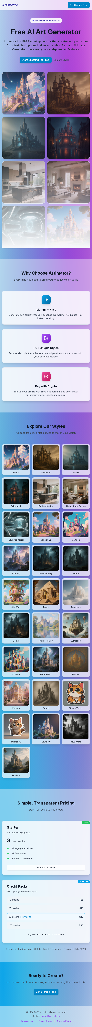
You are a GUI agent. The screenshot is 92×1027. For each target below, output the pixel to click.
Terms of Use (27, 1021)
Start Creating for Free (35, 59)
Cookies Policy (64, 1021)
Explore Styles (63, 60)
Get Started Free (78, 5)
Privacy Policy (45, 1021)
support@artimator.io (50, 1016)
